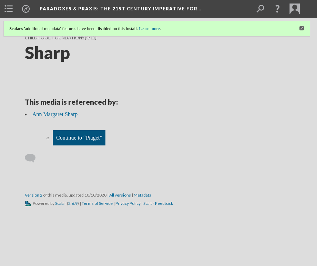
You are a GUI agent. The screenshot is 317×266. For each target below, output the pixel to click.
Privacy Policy (128, 203)
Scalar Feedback (158, 203)
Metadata (142, 195)
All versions (120, 195)
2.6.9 (73, 203)
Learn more (149, 28)
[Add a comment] (33, 158)
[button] (277, 8)
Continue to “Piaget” (79, 138)
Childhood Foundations (54, 37)
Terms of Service (97, 203)
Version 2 (33, 195)
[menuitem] (8, 8)
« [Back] (47, 138)
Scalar (60, 203)
